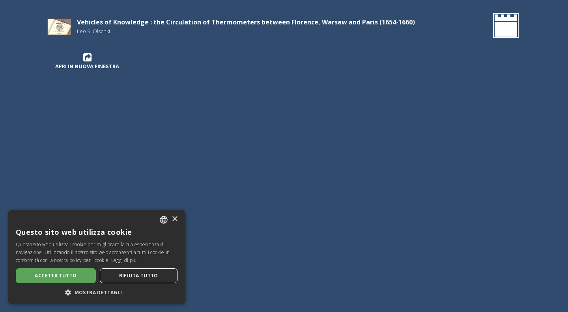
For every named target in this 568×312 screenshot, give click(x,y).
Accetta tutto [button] (56, 275)
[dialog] (96, 257)
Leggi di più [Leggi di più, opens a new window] (124, 260)
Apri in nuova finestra (87, 61)
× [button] (175, 219)
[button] (97, 292)
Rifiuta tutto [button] (138, 275)
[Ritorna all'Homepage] (504, 27)
